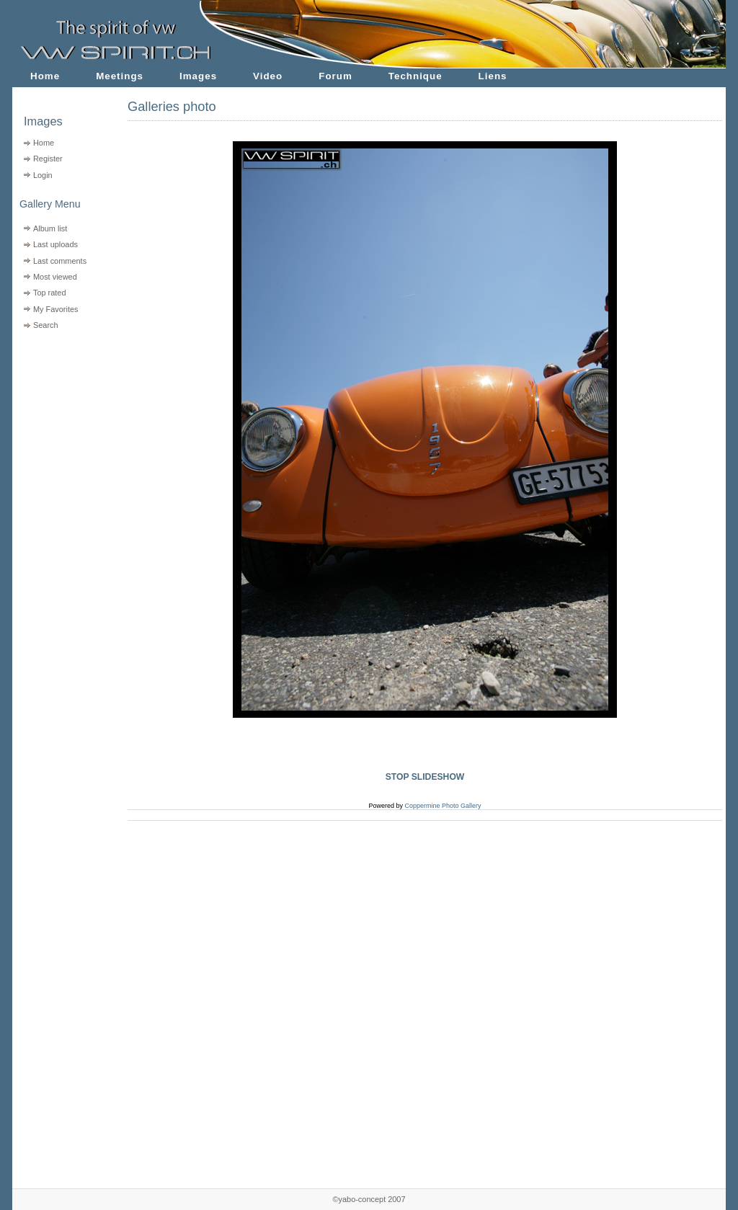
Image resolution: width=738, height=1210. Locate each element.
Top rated (49, 292)
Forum (335, 76)
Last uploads (55, 244)
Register (48, 158)
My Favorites (56, 309)
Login (43, 175)
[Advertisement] (61, 426)
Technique (415, 76)
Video (268, 76)
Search (45, 325)
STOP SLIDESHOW (425, 777)
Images (198, 76)
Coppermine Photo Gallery (442, 805)
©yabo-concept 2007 (368, 1199)
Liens (493, 76)
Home (45, 76)
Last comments (59, 261)
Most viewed (55, 276)
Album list (50, 228)
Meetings (119, 76)
